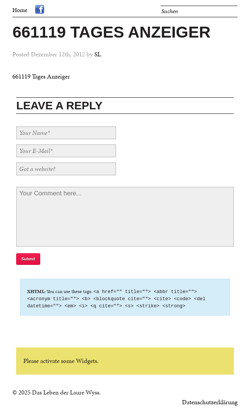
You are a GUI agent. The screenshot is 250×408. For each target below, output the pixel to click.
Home (19, 10)
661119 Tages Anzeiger (41, 76)
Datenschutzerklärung (210, 403)
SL (97, 54)
